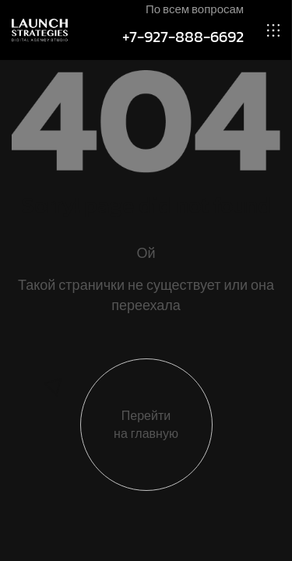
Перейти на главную (146, 424)
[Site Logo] (40, 29)
